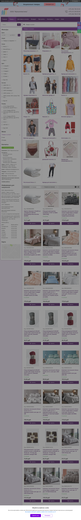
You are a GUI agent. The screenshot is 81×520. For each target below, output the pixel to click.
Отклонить (47, 515)
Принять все (35, 515)
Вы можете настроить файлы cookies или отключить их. (40, 511)
